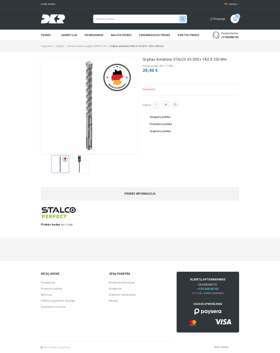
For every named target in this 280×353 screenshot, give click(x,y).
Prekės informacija (140, 193)
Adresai (113, 300)
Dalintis (156, 104)
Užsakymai (115, 288)
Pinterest (175, 104)
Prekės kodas (50, 224)
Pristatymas (48, 282)
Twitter (166, 104)
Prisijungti (217, 18)
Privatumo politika (51, 288)
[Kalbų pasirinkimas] (230, 4)
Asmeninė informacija (122, 282)
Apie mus (46, 294)
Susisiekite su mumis (53, 306)
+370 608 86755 (208, 289)
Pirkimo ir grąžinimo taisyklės (58, 300)
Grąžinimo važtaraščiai (122, 294)
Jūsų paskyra (119, 273)
